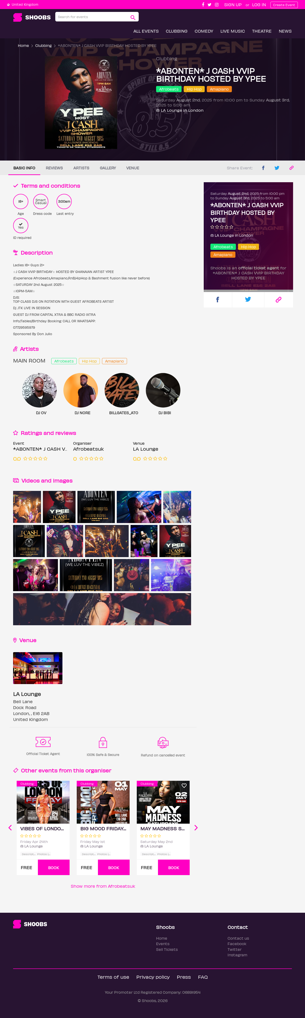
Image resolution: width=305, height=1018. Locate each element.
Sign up (233, 4)
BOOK (53, 867)
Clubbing (177, 30)
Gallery (108, 168)
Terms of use (113, 977)
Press (184, 977)
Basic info (24, 168)
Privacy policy (153, 977)
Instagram (237, 954)
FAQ (203, 977)
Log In (259, 4)
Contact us (238, 938)
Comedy (204, 30)
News (285, 30)
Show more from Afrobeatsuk (103, 885)
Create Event (284, 5)
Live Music (232, 30)
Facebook (237, 943)
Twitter (235, 949)
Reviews (54, 168)
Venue (132, 168)
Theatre (262, 30)
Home (23, 45)
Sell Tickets (167, 949)
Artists (81, 168)
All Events (146, 30)
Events (162, 943)
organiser (98, 770)
